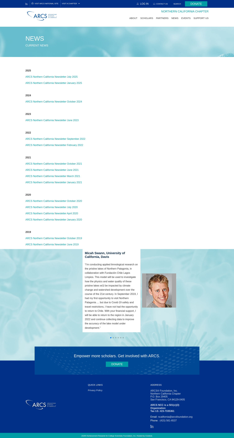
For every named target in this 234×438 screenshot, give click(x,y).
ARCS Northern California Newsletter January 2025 (53, 83)
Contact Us (162, 4)
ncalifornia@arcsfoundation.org (175, 416)
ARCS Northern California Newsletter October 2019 (53, 238)
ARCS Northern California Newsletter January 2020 (53, 219)
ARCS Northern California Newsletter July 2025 (51, 76)
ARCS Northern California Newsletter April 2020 (51, 213)
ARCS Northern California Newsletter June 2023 (52, 120)
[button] (110, 337)
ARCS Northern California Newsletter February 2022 (54, 145)
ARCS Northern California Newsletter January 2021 (53, 182)
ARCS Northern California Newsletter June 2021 (52, 170)
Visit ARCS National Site (46, 3)
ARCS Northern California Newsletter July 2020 (51, 207)
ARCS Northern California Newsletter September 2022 (55, 139)
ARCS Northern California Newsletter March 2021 (52, 176)
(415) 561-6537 (168, 420)
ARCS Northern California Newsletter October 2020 (53, 201)
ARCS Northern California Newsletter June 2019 (52, 244)
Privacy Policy (95, 390)
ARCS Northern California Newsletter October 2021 (53, 163)
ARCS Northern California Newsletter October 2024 (53, 101)
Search (177, 4)
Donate (196, 3)
